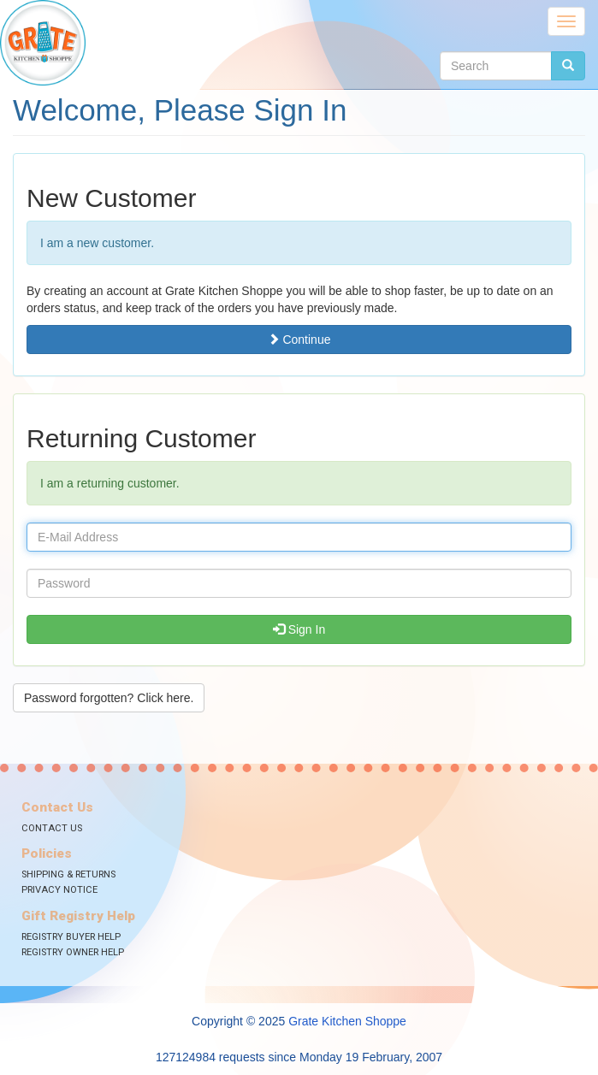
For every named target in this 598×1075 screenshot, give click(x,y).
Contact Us (51, 828)
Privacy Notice (59, 889)
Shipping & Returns (68, 874)
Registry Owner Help (72, 952)
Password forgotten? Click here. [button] (108, 698)
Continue (299, 339)
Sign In (299, 629)
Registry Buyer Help (71, 936)
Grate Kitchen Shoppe (347, 1021)
